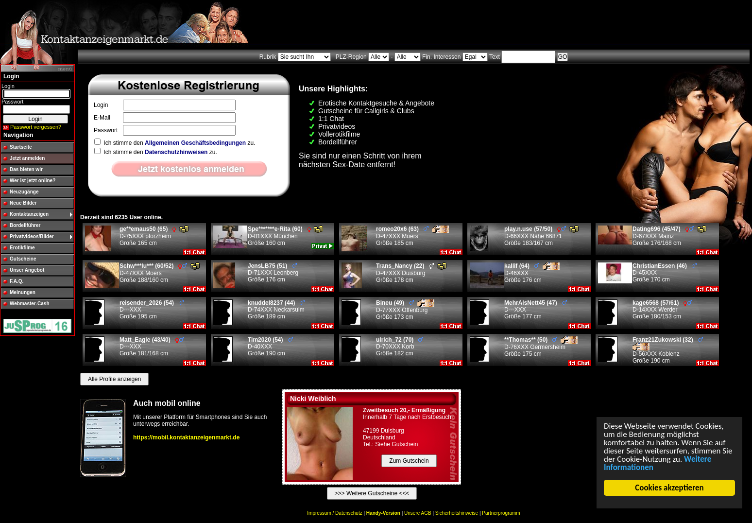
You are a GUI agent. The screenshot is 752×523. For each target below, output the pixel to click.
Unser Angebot (27, 270)
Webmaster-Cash (30, 303)
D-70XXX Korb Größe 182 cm (399, 346)
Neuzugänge (24, 191)
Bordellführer (25, 225)
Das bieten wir (26, 169)
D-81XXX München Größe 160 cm (285, 236)
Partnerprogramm (501, 513)
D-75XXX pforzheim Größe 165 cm (154, 236)
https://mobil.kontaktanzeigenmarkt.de (186, 437)
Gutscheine (23, 259)
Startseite (21, 147)
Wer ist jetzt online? (32, 180)
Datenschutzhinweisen (176, 152)
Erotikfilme (22, 247)
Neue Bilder (23, 203)
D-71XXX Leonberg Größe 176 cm (273, 272)
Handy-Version (383, 513)
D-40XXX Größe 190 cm (270, 346)
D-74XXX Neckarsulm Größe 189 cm (276, 309)
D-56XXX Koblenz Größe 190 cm (669, 350)
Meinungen (22, 292)
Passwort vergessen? (35, 127)
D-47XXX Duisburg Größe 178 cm (411, 272)
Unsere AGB (417, 513)
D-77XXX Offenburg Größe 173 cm (405, 309)
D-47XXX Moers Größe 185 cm (412, 236)
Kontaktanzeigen (29, 214)
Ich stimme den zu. (174, 142)
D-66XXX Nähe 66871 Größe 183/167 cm (541, 236)
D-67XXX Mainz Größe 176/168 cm (669, 236)
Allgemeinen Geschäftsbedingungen (195, 142)
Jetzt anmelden (27, 158)
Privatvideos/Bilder (32, 236)
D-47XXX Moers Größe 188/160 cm (160, 272)
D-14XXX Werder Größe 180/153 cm (662, 309)
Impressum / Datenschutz (334, 513)
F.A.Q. (16, 281)
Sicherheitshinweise (456, 513)
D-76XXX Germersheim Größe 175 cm (541, 346)
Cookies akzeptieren (669, 488)
